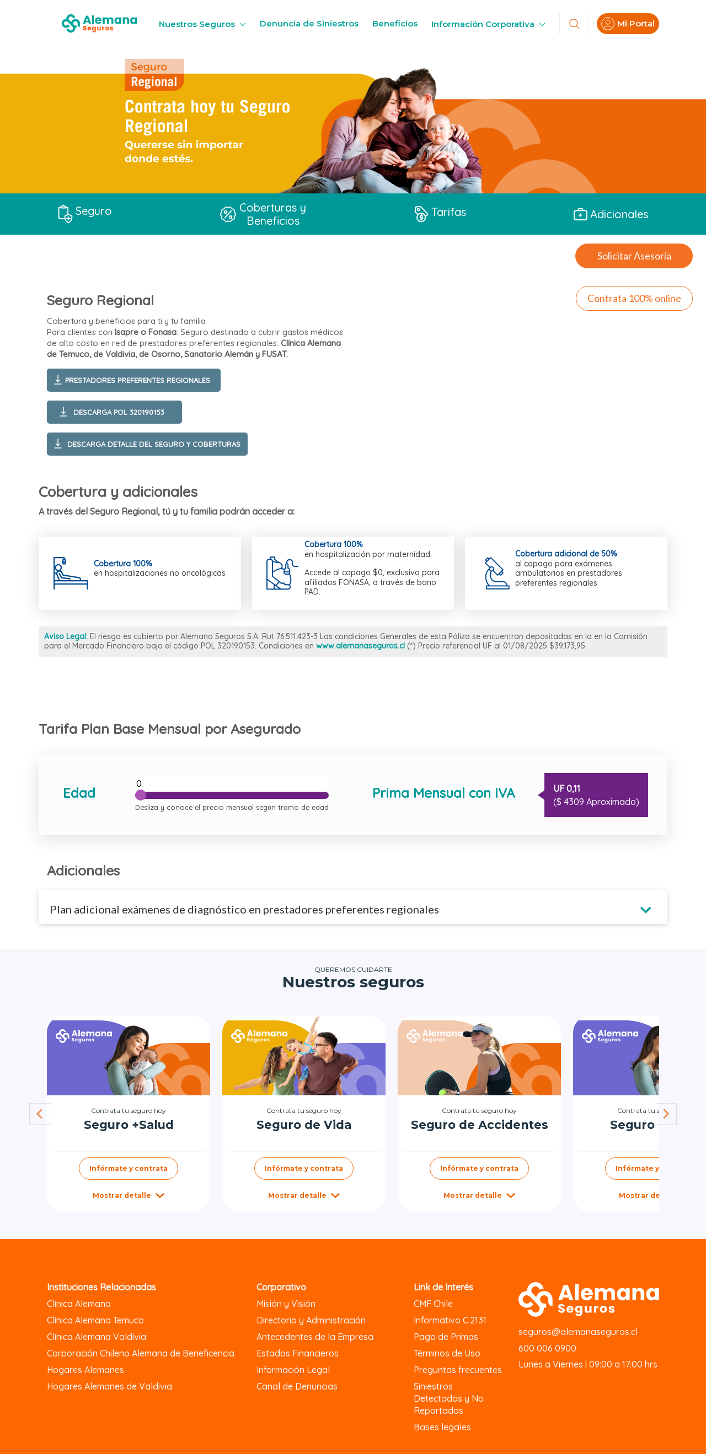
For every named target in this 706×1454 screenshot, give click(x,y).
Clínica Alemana (79, 1303)
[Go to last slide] (40, 1114)
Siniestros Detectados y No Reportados (449, 1398)
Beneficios (395, 23)
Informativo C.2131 (450, 1320)
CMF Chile (433, 1303)
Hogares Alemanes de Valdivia (109, 1386)
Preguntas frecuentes (458, 1369)
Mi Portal (628, 23)
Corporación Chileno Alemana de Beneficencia (140, 1353)
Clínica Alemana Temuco (95, 1320)
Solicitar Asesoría (634, 256)
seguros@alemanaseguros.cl (578, 1331)
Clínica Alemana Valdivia (96, 1336)
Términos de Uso (447, 1353)
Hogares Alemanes (85, 1369)
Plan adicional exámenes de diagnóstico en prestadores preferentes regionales (244, 909)
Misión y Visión (285, 1303)
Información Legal (293, 1369)
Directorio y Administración (311, 1320)
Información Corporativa (488, 24)
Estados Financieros (297, 1353)
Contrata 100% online (634, 298)
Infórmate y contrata (128, 1168)
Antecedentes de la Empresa (314, 1336)
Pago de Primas (446, 1336)
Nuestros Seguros (202, 24)
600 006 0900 (547, 1348)
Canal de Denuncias (297, 1386)
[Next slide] (666, 1114)
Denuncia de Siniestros (309, 23)
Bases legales (442, 1427)
